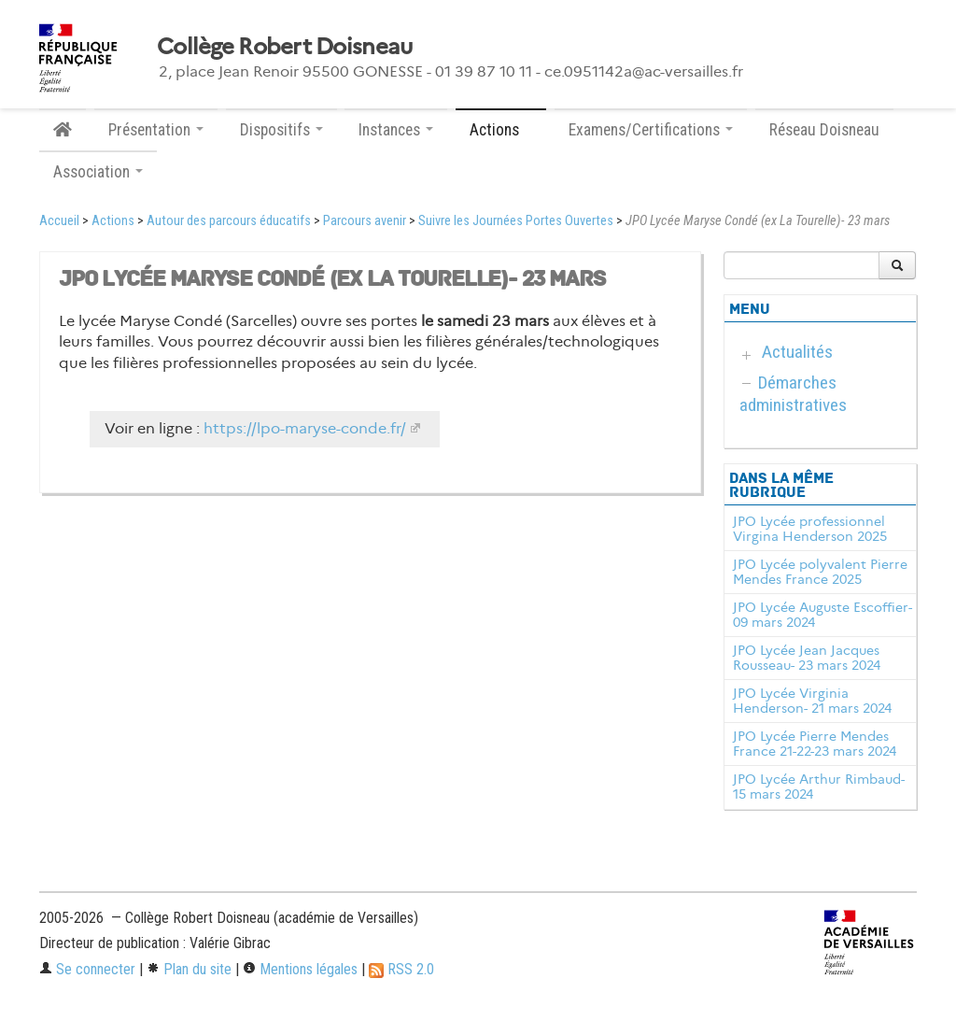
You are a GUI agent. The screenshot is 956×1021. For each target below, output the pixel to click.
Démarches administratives (793, 394)
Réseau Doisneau (824, 130)
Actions (112, 221)
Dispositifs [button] (281, 130)
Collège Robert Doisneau (284, 47)
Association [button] (98, 172)
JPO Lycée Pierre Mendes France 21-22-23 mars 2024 (814, 743)
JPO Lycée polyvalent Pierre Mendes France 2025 (820, 572)
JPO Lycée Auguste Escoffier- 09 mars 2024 (822, 615)
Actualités (797, 351)
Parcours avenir (364, 221)
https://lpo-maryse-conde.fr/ (305, 428)
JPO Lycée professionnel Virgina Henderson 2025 (810, 529)
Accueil (59, 221)
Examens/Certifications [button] (651, 130)
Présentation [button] (156, 130)
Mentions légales (300, 969)
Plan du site (189, 969)
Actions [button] (501, 130)
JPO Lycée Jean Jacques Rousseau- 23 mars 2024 (806, 658)
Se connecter (87, 969)
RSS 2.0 (401, 969)
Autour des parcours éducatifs (229, 221)
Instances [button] (395, 130)
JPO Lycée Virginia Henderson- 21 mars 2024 (812, 700)
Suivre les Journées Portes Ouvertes (515, 221)
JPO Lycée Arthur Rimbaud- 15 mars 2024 (819, 786)
